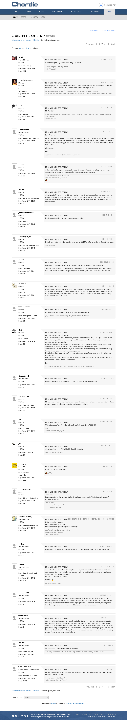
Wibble (21, 260)
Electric (36, 40)
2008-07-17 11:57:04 (108, 645)
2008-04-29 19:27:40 (107, 132)
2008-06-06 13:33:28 (107, 422)
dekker (21, 544)
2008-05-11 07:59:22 (107, 167)
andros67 (22, 284)
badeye (21, 564)
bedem (21, 164)
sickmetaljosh (23, 376)
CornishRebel (23, 130)
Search (24, 17)
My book (76, 12)
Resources (95, 12)
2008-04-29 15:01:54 (107, 108)
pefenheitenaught (25, 80)
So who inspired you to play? (28, 36)
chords (113, 716)
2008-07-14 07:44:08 (107, 618)
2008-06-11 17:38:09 (107, 492)
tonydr (21, 57)
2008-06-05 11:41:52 (107, 309)
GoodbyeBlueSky (25, 517)
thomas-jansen (24, 307)
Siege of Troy (23, 397)
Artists (41, 12)
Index (15, 17)
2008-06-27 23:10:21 (107, 567)
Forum (109, 12)
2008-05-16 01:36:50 (107, 239)
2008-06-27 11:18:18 (74, 519)
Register (34, 17)
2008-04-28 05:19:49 (107, 82)
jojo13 (20, 444)
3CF (20, 106)
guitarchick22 (23, 593)
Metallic (21, 643)
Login (43, 17)
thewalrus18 (23, 616)
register (27, 48)
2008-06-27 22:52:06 (107, 546)
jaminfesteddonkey (25, 213)
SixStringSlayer (24, 237)
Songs (28, 12)
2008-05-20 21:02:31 (107, 286)
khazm (21, 190)
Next (113, 44)
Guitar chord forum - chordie (21, 40)
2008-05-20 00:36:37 (107, 262)
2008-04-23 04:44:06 (107, 59)
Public (57, 12)
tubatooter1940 (24, 667)
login (20, 48)
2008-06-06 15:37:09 (107, 446)
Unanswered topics (109, 30)
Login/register (110, 5)
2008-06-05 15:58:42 (107, 378)
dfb (19, 420)
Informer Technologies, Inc (75, 703)
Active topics (94, 30)
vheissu (21, 330)
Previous (90, 44)
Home (17, 12)
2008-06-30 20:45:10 (107, 595)
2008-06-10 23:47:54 (107, 466)
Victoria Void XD (24, 489)
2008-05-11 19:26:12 (107, 192)
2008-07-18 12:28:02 (107, 669)
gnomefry (22, 464)
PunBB (53, 703)
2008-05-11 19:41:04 (107, 215)
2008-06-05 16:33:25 (107, 399)
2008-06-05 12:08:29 (107, 332)
